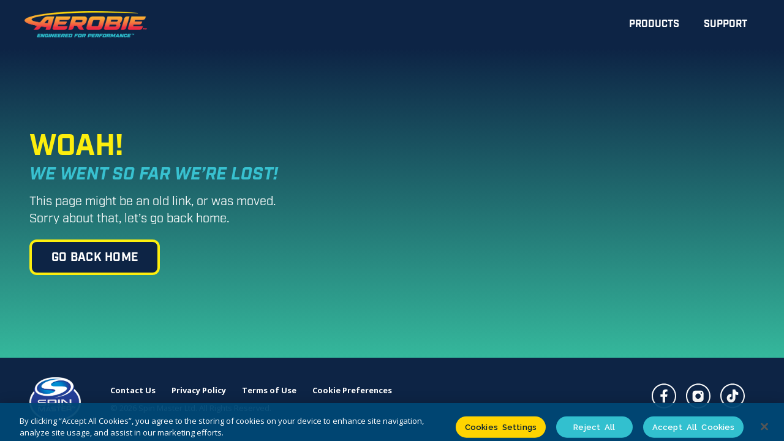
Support (725, 24)
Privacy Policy (199, 390)
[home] (85, 24)
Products (654, 24)
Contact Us (133, 390)
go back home (94, 257)
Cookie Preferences (352, 390)
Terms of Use (269, 390)
